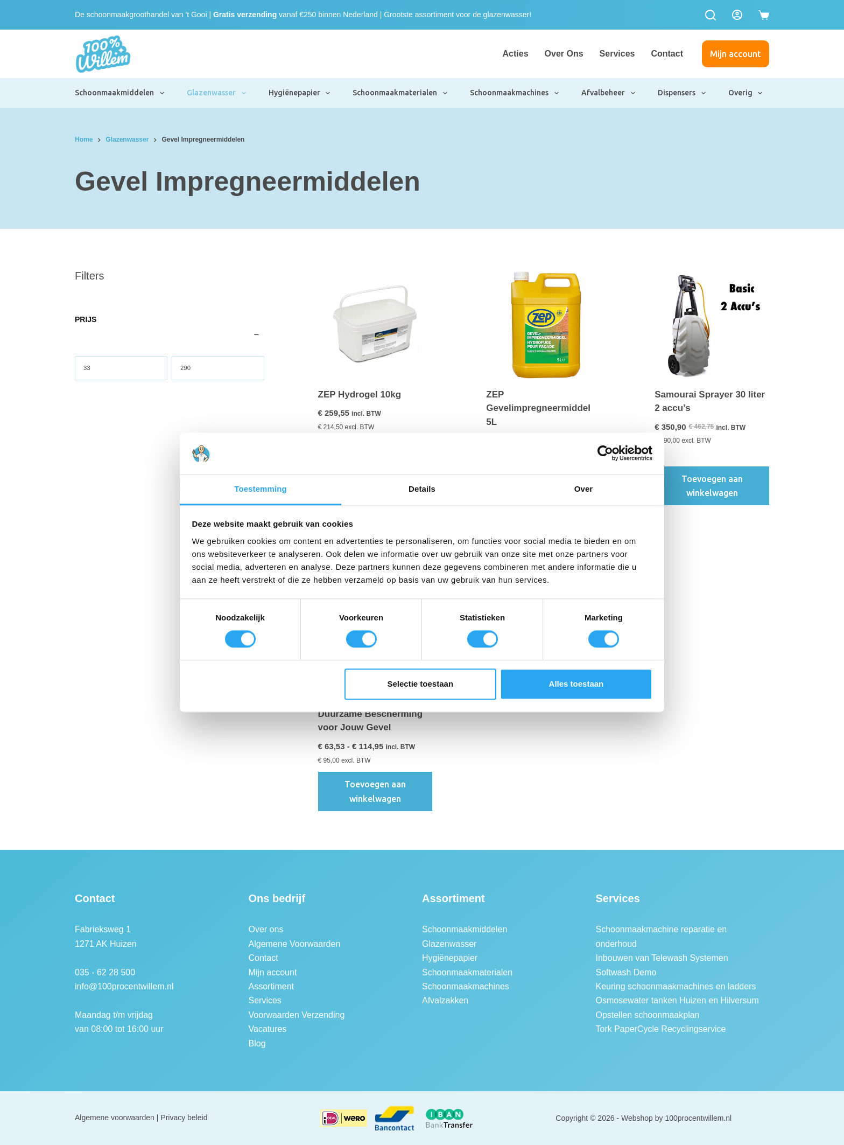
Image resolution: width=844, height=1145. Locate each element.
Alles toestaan (576, 683)
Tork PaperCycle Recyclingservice (661, 1029)
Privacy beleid (183, 1117)
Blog (257, 1043)
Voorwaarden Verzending (297, 1015)
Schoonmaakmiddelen (120, 93)
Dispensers (682, 93)
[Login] (737, 15)
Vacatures (268, 1029)
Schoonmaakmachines (515, 93)
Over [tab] (583, 488)
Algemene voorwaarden (114, 1117)
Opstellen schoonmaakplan (648, 1015)
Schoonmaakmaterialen (400, 93)
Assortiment (271, 986)
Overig (746, 93)
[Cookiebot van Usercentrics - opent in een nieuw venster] (605, 453)
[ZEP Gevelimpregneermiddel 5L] (543, 325)
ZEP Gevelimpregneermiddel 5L (538, 408)
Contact (667, 53)
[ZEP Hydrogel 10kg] (375, 325)
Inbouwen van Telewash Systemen (662, 957)
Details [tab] (422, 488)
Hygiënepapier (300, 93)
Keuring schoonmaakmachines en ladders (676, 986)
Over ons (564, 53)
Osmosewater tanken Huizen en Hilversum (677, 1000)
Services (617, 53)
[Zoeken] (710, 15)
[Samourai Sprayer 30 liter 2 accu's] (712, 325)
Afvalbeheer (608, 93)
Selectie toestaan (421, 683)
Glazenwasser (217, 93)
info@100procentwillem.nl (124, 986)
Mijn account (735, 54)
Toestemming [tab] (260, 488)
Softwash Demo (626, 972)
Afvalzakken (445, 1000)
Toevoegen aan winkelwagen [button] (712, 486)
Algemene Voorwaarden (295, 943)
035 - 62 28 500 (105, 972)
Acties (516, 53)
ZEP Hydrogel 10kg (360, 394)
